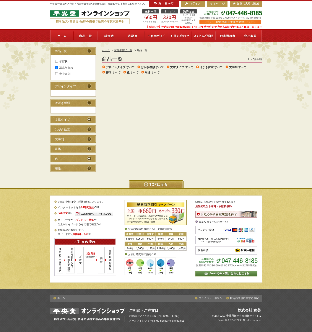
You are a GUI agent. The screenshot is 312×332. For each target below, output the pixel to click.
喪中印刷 (62, 74)
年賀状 (61, 61)
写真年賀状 (64, 67)
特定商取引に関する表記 (244, 298)
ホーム (106, 50)
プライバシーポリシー (212, 298)
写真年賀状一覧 (123, 50)
